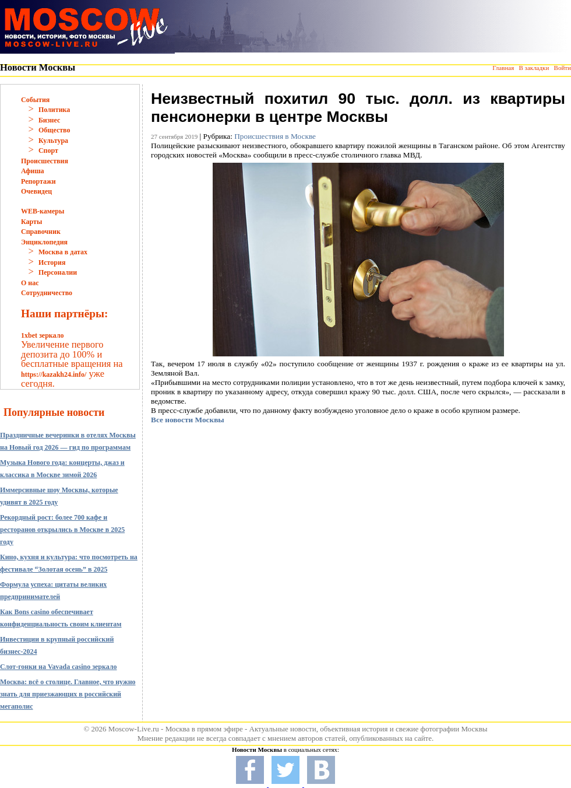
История (51, 262)
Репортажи (38, 181)
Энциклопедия (44, 242)
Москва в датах (62, 252)
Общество (54, 130)
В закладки (534, 67)
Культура (53, 140)
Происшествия (44, 161)
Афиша (32, 171)
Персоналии (57, 272)
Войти (562, 67)
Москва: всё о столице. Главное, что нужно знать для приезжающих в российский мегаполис (68, 694)
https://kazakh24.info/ (53, 374)
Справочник (41, 231)
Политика (54, 110)
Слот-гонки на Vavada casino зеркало (58, 667)
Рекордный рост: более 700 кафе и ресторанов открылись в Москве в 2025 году (62, 529)
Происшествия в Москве (275, 136)
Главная (503, 67)
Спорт (48, 150)
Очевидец (36, 191)
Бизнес (49, 120)
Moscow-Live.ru (133, 728)
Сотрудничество (46, 293)
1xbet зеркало (42, 335)
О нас (30, 283)
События (35, 100)
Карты (31, 222)
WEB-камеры (42, 211)
